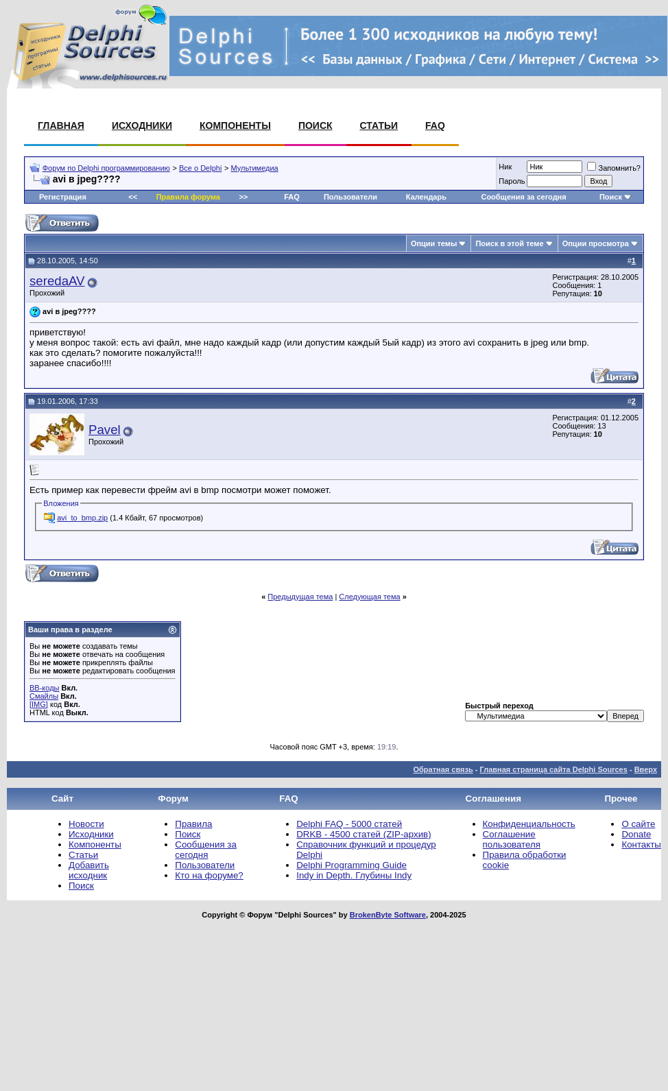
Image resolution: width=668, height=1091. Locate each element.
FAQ (435, 125)
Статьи (379, 125)
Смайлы (43, 696)
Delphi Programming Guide (351, 865)
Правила (193, 824)
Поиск (315, 125)
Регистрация (62, 197)
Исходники (142, 125)
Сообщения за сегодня (523, 197)
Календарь (426, 197)
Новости (86, 824)
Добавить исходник (89, 870)
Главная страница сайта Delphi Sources (553, 769)
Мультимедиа (254, 168)
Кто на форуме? (209, 875)
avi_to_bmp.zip (82, 518)
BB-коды (44, 688)
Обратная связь (443, 769)
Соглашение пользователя (511, 839)
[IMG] (38, 704)
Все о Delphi (200, 168)
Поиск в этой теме (509, 243)
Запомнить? (614, 168)
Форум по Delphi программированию (106, 168)
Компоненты (235, 125)
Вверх (645, 769)
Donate (636, 834)
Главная (61, 125)
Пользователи (350, 197)
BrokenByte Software (388, 915)
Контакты (641, 844)
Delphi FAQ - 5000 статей (349, 824)
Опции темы (434, 243)
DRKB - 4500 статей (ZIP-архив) (363, 834)
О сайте (638, 824)
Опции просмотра (595, 243)
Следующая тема (369, 596)
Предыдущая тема (300, 596)
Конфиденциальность (529, 824)
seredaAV (57, 281)
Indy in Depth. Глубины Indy (353, 875)
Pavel (104, 429)
